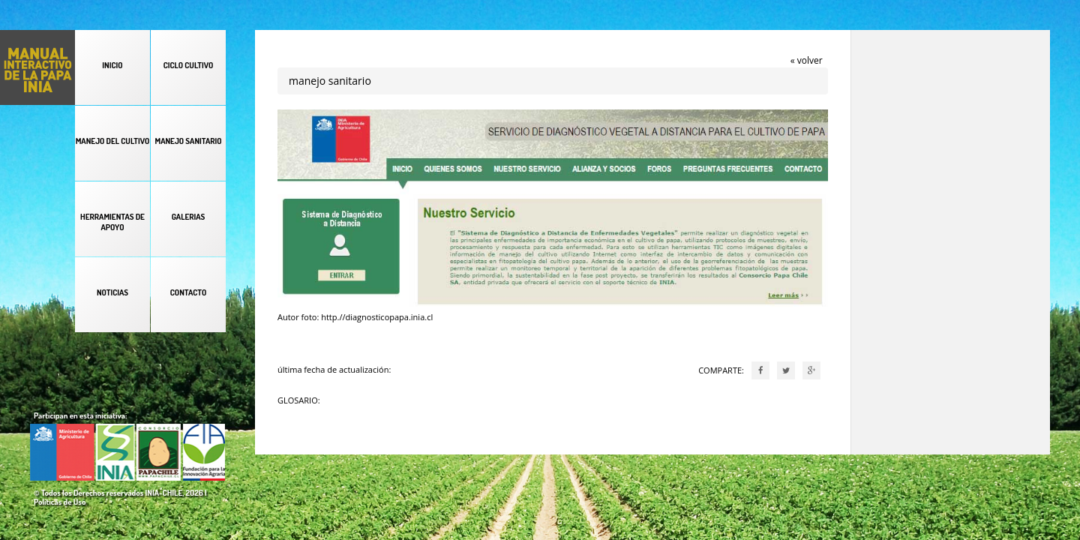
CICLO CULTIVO (189, 65)
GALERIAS (189, 217)
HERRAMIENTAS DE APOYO (112, 222)
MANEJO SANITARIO (187, 141)
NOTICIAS (112, 292)
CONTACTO (188, 292)
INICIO (112, 65)
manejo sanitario (330, 81)
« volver (806, 60)
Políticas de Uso (60, 501)
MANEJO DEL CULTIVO (113, 141)
